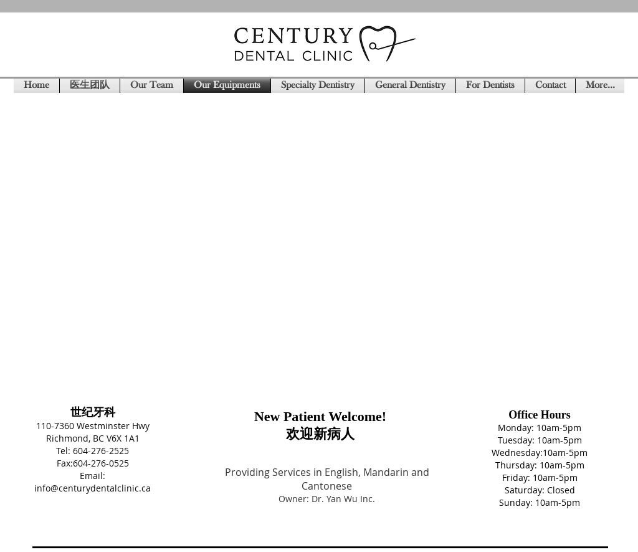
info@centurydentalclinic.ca (92, 488)
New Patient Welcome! (320, 416)
